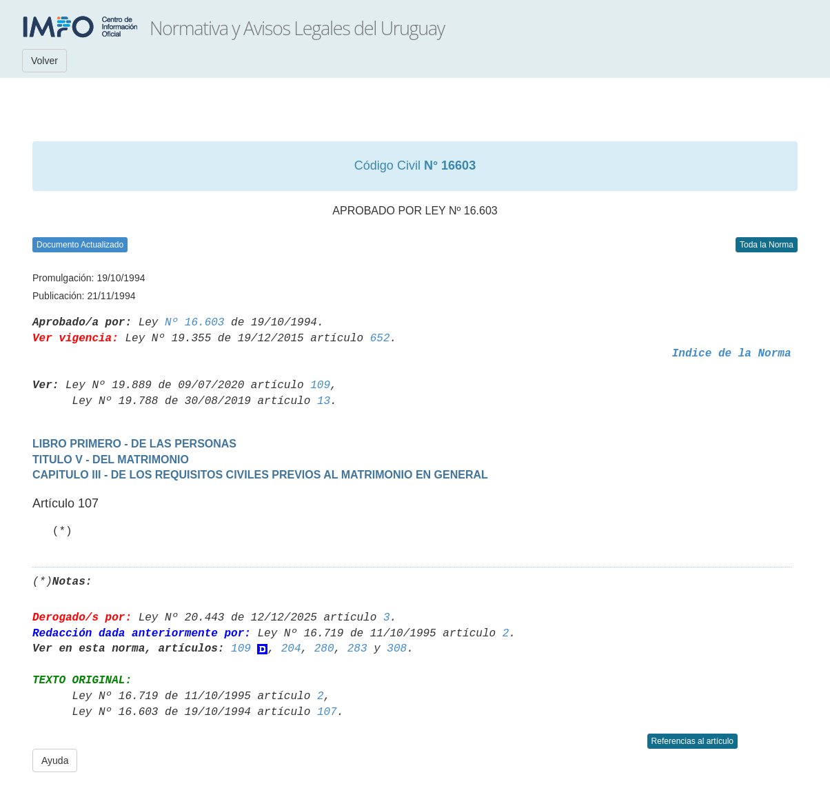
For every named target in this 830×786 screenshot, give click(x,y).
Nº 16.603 (194, 322)
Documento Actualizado (80, 245)
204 (291, 649)
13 (323, 401)
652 (380, 338)
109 (320, 385)
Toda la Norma (766, 245)
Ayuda (54, 760)
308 (397, 649)
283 (357, 649)
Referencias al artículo (692, 741)
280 (324, 649)
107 (327, 712)
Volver (44, 60)
